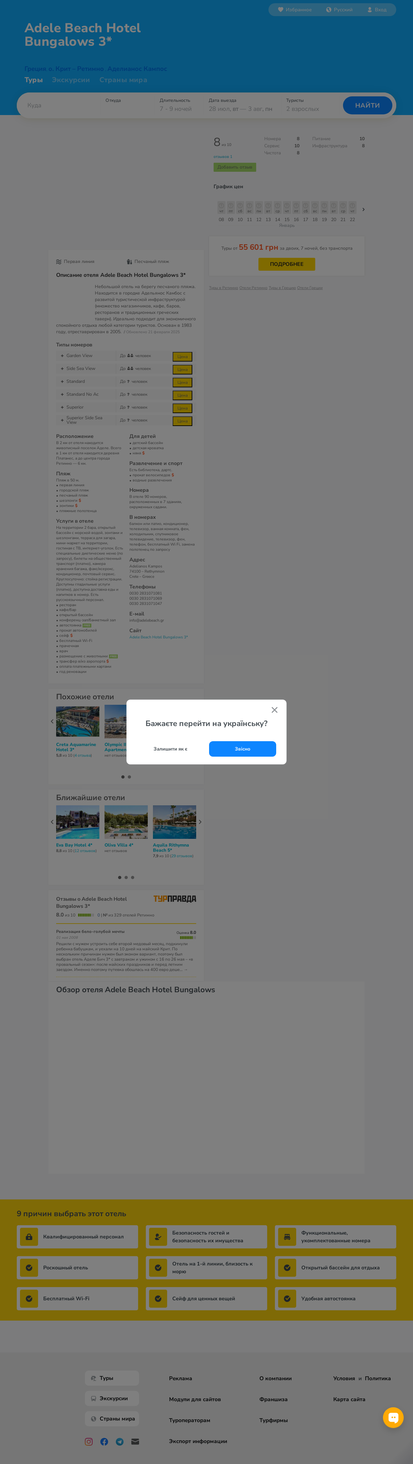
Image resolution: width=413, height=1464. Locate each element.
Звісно (242, 749)
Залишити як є (170, 749)
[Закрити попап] (274, 710)
